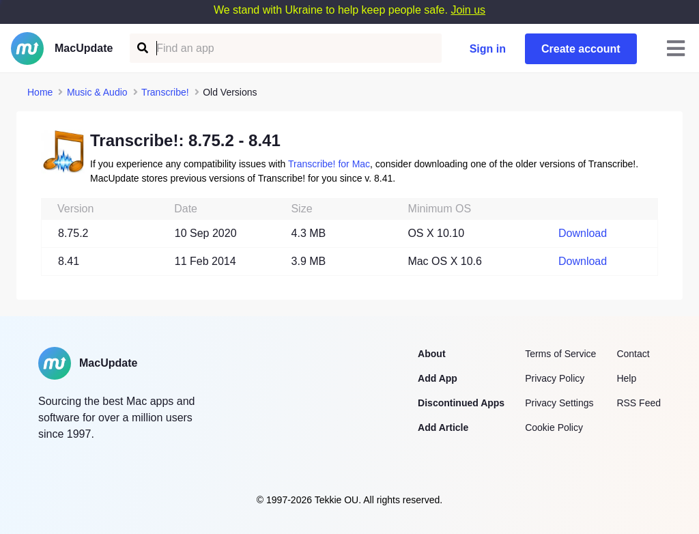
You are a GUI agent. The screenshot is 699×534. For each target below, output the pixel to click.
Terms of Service (560, 354)
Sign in (488, 49)
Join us (468, 10)
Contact (632, 354)
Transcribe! (165, 92)
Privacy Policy (554, 378)
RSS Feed (638, 403)
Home (40, 92)
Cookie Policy (554, 427)
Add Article (443, 427)
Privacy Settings (559, 403)
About (431, 354)
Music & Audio (97, 92)
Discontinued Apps (461, 403)
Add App (437, 378)
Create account (580, 49)
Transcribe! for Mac (329, 164)
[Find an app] (141, 48)
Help (626, 378)
